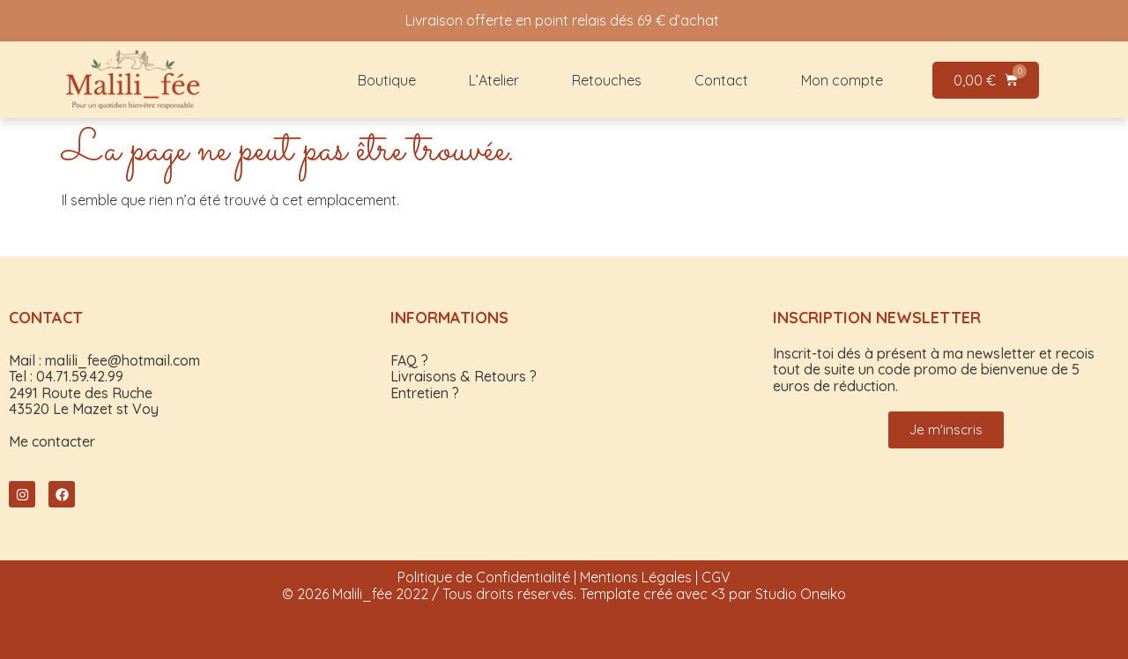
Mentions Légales (636, 577)
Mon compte (842, 80)
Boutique (387, 80)
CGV (716, 577)
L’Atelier (494, 80)
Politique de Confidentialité (483, 577)
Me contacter (52, 441)
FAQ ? (409, 360)
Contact (721, 80)
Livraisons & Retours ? (463, 376)
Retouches (607, 80)
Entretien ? (424, 393)
